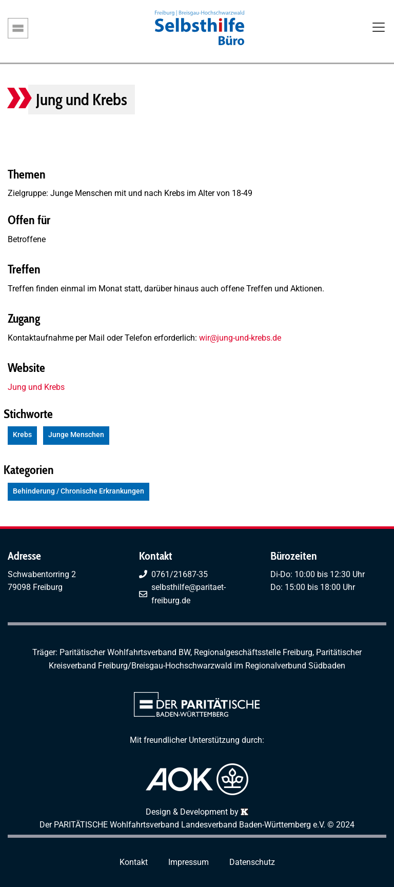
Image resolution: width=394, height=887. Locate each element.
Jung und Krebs (36, 387)
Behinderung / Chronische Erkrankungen (78, 491)
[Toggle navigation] (378, 28)
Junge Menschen (76, 434)
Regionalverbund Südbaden (295, 666)
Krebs (22, 434)
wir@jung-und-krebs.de (240, 338)
